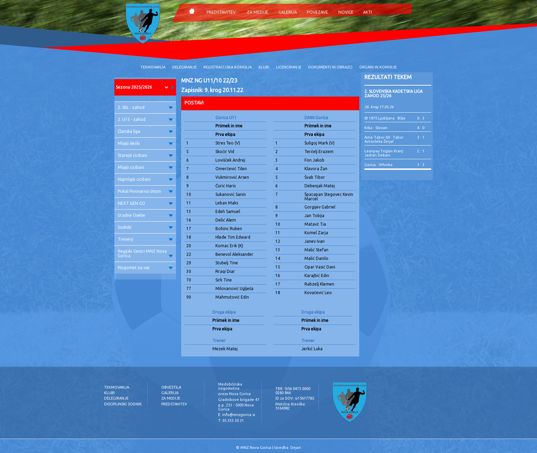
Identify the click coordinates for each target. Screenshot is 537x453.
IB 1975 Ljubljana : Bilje (384, 118)
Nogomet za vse (145, 267)
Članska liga (145, 131)
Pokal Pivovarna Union (145, 191)
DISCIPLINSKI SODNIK (123, 404)
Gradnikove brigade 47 (238, 400)
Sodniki (145, 227)
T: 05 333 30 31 (231, 420)
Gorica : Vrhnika (378, 165)
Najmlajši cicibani (145, 179)
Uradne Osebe (145, 215)
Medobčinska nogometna (230, 386)
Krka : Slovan (375, 128)
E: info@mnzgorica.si (236, 415)
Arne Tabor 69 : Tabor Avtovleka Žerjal (383, 139)
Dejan (295, 447)
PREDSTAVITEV (221, 12)
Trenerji (145, 239)
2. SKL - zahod (145, 107)
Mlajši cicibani (145, 167)
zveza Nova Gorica (234, 394)
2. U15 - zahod (145, 119)
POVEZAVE (317, 12)
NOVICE (345, 12)
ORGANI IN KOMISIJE (378, 67)
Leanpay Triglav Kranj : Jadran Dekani (384, 153)
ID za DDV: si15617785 (294, 398)
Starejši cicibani (145, 155)
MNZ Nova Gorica (255, 447)
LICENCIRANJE (288, 67)
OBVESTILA (171, 387)
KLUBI (264, 67)
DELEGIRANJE (184, 67)
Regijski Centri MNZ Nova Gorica (145, 253)
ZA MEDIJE (257, 12)
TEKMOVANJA (152, 67)
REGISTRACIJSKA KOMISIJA (227, 67)
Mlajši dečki (145, 143)
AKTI (367, 12)
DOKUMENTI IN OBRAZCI (330, 67)
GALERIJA (287, 12)
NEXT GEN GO (145, 203)
